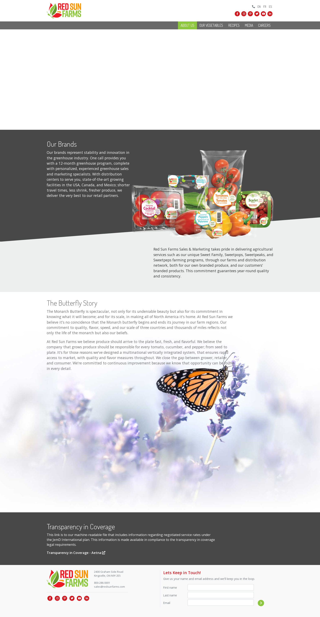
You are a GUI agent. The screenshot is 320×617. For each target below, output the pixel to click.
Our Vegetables (211, 25)
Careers (264, 25)
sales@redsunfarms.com (109, 586)
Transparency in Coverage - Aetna (76, 552)
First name (170, 587)
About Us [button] (187, 25)
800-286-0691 (102, 583)
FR (264, 6)
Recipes (234, 25)
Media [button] (249, 25)
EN (259, 6)
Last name (170, 595)
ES (270, 6)
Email (166, 603)
